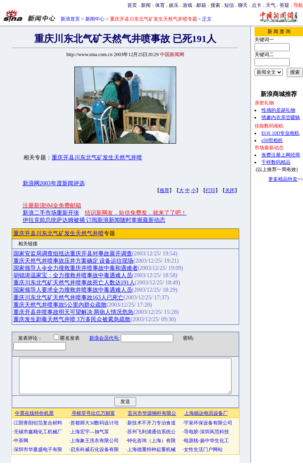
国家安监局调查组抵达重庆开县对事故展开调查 (72, 254)
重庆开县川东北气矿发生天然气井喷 (97, 158)
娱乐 (174, 5)
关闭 (230, 190)
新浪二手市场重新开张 (51, 213)
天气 (271, 5)
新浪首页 (70, 19)
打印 (210, 190)
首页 (132, 5)
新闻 (146, 5)
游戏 (187, 5)
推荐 (164, 190)
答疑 (284, 5)
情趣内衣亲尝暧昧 (280, 117)
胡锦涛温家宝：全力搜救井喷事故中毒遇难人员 (72, 275)
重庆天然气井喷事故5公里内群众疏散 (60, 305)
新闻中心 (95, 19)
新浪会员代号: (99, 338)
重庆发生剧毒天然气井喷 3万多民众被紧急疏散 (72, 319)
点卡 (256, 5)
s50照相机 (272, 140)
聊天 (243, 5)
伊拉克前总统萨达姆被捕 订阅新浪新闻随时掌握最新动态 (94, 220)
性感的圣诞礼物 (278, 110)
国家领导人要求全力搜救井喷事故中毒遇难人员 (72, 290)
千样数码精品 (275, 162)
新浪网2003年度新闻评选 (54, 183)
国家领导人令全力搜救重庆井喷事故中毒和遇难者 (75, 268)
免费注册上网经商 (280, 155)
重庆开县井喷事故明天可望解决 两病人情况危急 (73, 312)
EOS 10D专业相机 (280, 133)
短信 (229, 5)
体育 (160, 5)
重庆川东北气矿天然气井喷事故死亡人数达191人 (74, 283)
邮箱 (201, 5)
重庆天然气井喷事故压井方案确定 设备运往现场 (73, 261)
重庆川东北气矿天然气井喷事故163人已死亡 (68, 298)
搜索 (215, 5)
